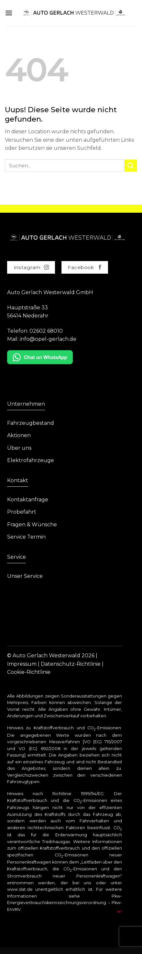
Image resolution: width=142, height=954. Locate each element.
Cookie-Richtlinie (28, 672)
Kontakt (17, 480)
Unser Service (25, 576)
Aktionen (19, 435)
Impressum (22, 664)
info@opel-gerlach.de (48, 339)
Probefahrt (21, 512)
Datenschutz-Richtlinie (71, 664)
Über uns (19, 448)
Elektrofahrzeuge (30, 460)
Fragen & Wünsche (32, 524)
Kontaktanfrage (27, 499)
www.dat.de (20, 889)
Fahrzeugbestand (30, 423)
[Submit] (130, 165)
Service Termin (26, 537)
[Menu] (9, 13)
